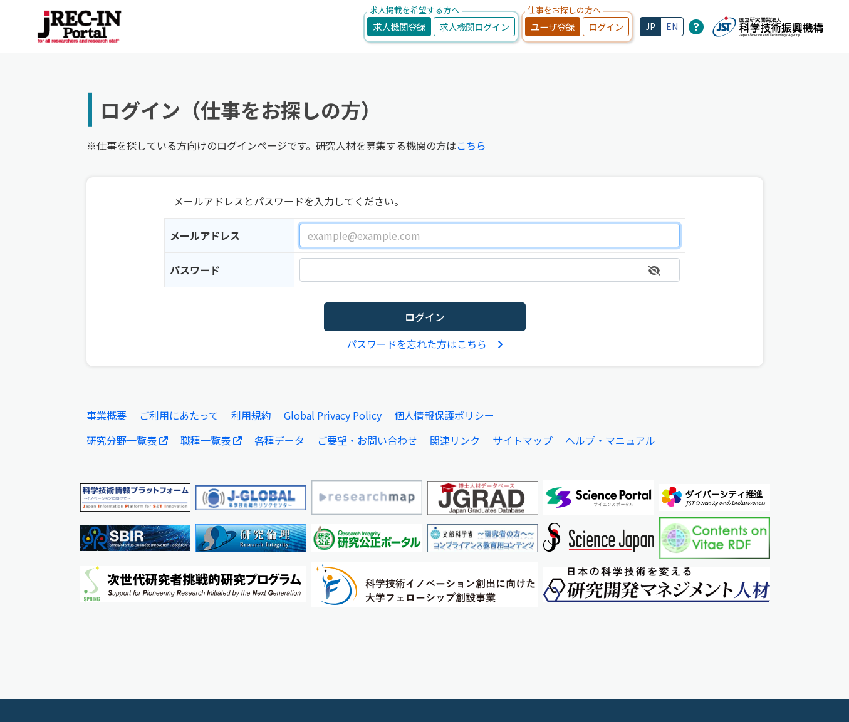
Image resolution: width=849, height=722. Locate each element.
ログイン (605, 26)
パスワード (195, 269)
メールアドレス (205, 235)
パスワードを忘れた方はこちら (424, 343)
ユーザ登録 (553, 26)
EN (672, 26)
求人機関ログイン (474, 26)
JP (650, 26)
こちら (471, 145)
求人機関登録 (399, 26)
